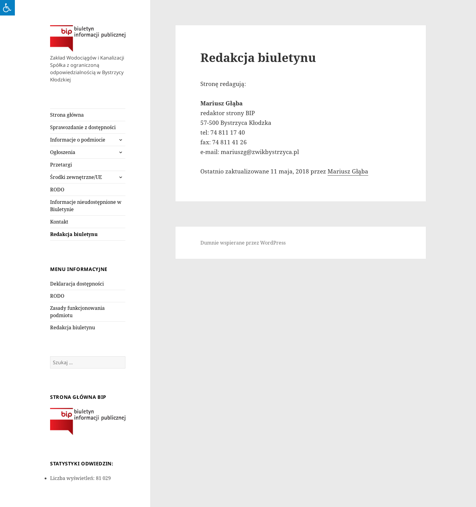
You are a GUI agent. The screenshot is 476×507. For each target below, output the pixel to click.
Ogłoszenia (62, 152)
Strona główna (67, 114)
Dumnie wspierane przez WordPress (243, 242)
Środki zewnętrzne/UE (76, 177)
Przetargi (61, 164)
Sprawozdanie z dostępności (83, 127)
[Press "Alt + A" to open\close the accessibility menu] (7, 7)
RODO (57, 189)
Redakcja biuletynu (74, 234)
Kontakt (59, 221)
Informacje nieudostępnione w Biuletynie (85, 206)
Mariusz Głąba (348, 171)
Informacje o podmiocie (77, 139)
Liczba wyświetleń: (73, 478)
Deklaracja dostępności (77, 283)
